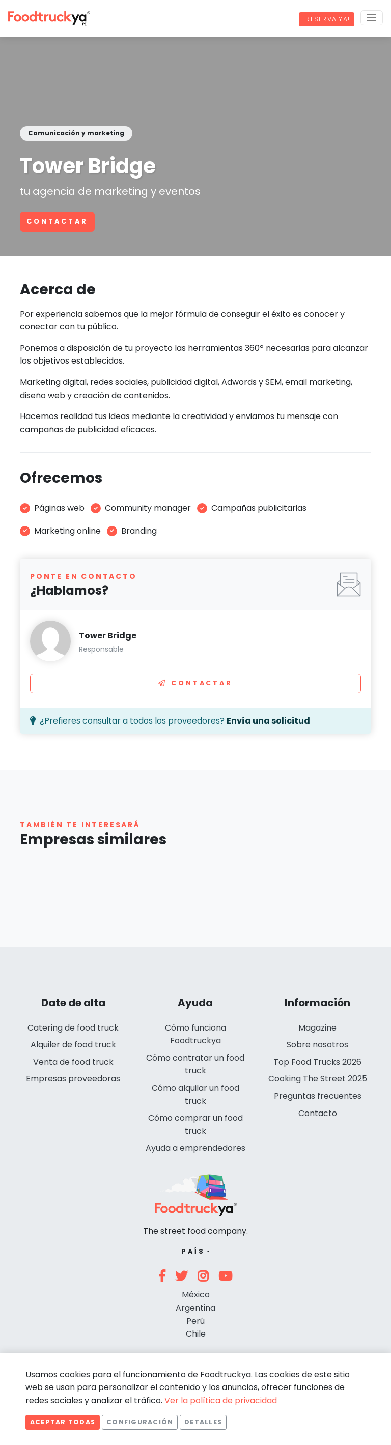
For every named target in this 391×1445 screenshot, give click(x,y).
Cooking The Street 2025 (317, 1079)
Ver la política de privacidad (220, 1400)
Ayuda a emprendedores (195, 1148)
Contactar (57, 221)
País (193, 1251)
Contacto (317, 1113)
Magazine (317, 1028)
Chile (196, 1334)
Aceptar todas (62, 1422)
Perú (195, 1321)
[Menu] (371, 17)
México (196, 1294)
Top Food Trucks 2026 (317, 1062)
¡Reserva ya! (326, 19)
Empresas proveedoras (73, 1079)
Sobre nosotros (317, 1044)
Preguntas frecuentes (317, 1096)
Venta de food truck (73, 1062)
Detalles (203, 1422)
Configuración (139, 1422)
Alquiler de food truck (73, 1044)
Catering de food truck (73, 1028)
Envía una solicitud (268, 721)
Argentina (195, 1308)
